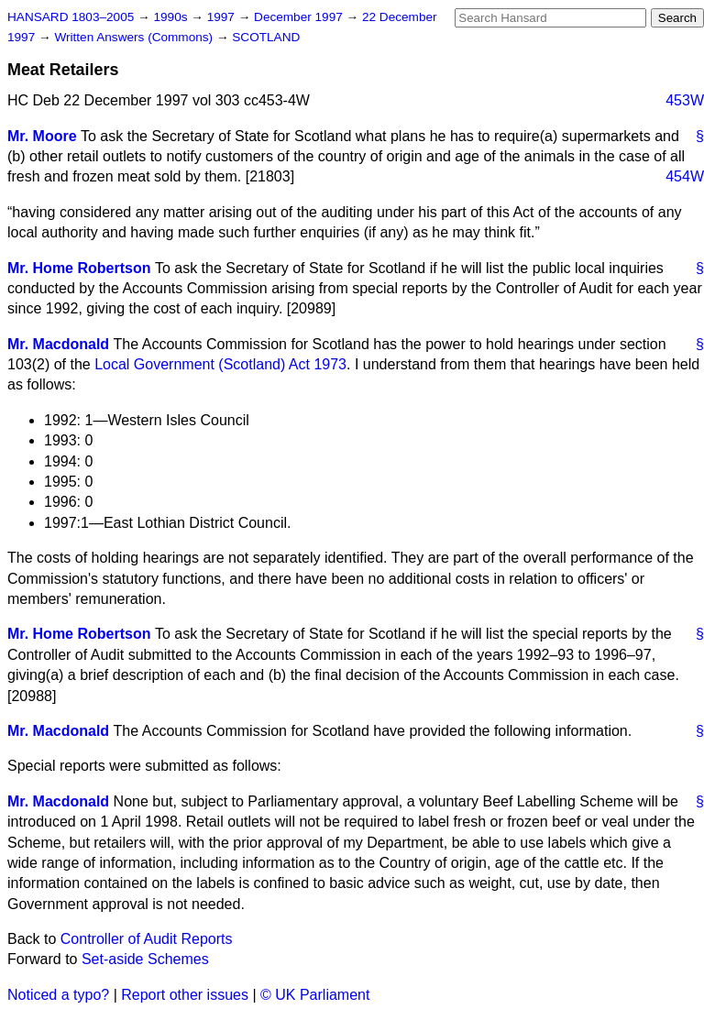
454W (685, 176)
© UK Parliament (314, 995)
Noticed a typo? (58, 995)
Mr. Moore (42, 136)
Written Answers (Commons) (135, 37)
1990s (172, 17)
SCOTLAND (266, 37)
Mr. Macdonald (58, 344)
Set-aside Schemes (145, 959)
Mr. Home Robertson (78, 268)
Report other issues (184, 995)
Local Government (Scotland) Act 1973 (220, 364)
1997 (222, 17)
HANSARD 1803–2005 (70, 17)
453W (685, 100)
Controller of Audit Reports (146, 939)
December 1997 (300, 17)
